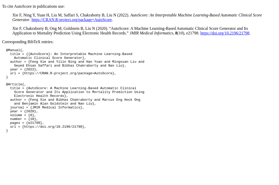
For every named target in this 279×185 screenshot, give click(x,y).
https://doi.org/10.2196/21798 (224, 33)
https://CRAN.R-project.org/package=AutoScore (72, 19)
